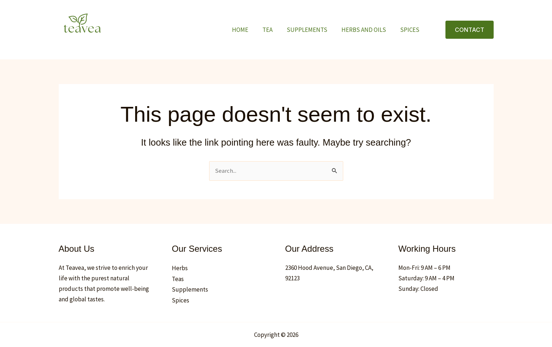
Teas (178, 279)
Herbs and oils (366, 30)
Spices (410, 30)
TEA (274, 30)
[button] (469, 30)
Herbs (180, 268)
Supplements (311, 30)
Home (248, 30)
